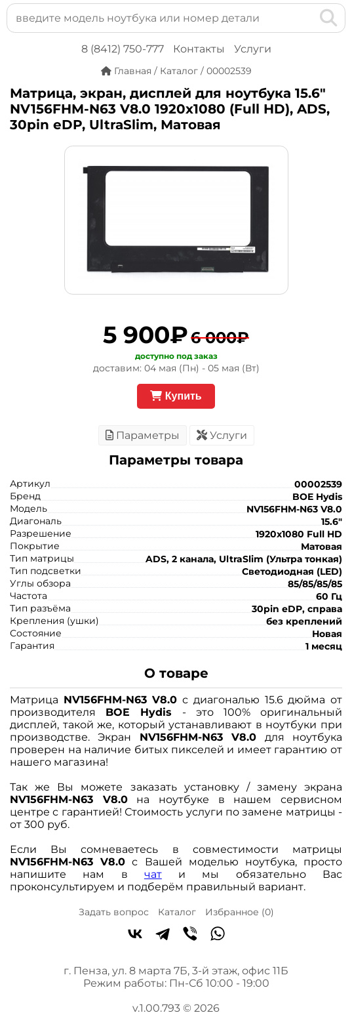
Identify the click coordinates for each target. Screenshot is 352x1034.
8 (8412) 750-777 (122, 49)
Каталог (177, 912)
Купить (175, 396)
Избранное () (239, 912)
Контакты (199, 49)
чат (153, 874)
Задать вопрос (114, 912)
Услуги (252, 49)
